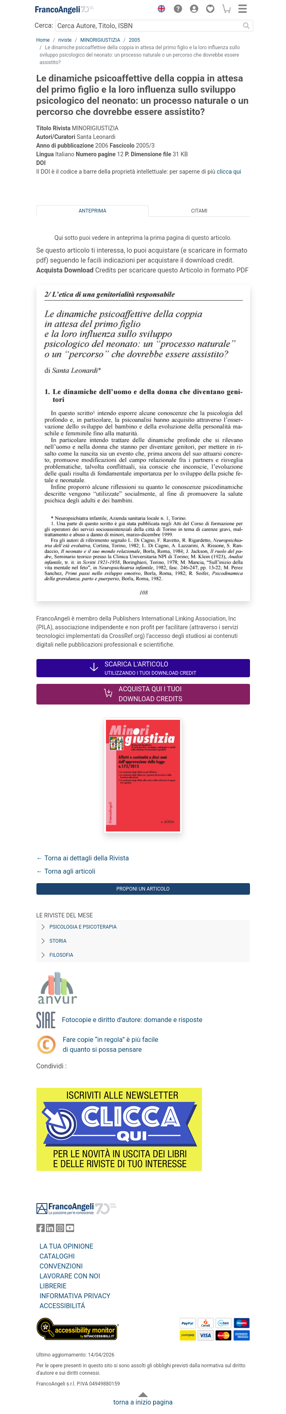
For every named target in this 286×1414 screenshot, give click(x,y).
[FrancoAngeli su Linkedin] (50, 1230)
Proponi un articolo (143, 889)
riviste (65, 40)
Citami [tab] (199, 211)
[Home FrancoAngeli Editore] (64, 10)
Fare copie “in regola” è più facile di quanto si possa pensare (111, 1044)
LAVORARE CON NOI (70, 1276)
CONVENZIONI (61, 1266)
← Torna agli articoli (66, 871)
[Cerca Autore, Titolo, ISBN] (147, 25)
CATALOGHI (57, 1256)
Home (43, 40)
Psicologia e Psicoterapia (83, 927)
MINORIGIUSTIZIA (100, 40)
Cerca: (44, 25)
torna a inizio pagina (143, 1402)
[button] (160, 10)
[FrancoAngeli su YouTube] (70, 1230)
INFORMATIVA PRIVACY (75, 1296)
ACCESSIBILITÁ (62, 1306)
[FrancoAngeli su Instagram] (60, 1230)
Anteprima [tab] (92, 211)
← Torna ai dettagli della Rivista (82, 858)
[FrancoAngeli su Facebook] (40, 1230)
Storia (58, 941)
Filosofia (61, 955)
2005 (134, 40)
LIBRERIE (53, 1286)
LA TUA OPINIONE (67, 1246)
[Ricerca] (246, 25)
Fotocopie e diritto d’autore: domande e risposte (132, 1020)
